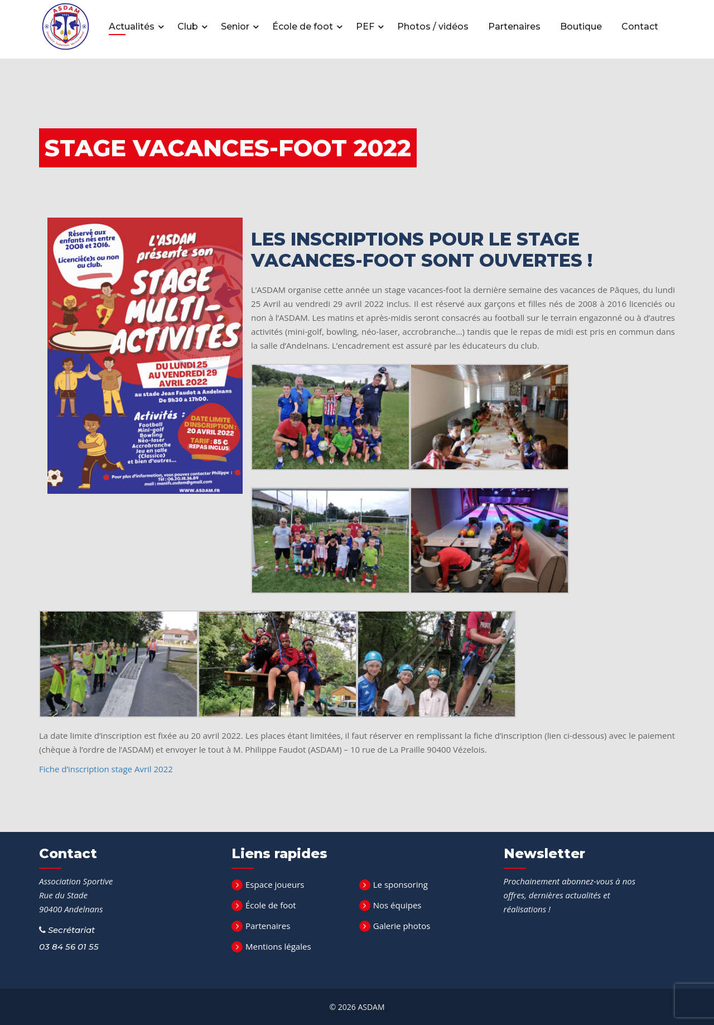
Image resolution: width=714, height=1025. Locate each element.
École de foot (303, 26)
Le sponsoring (400, 884)
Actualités (133, 26)
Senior (236, 26)
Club (188, 26)
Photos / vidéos (433, 26)
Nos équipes (397, 905)
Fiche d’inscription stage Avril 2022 (106, 768)
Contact (639, 26)
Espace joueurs (274, 884)
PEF (366, 26)
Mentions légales (278, 946)
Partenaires (514, 26)
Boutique (581, 26)
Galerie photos (402, 925)
